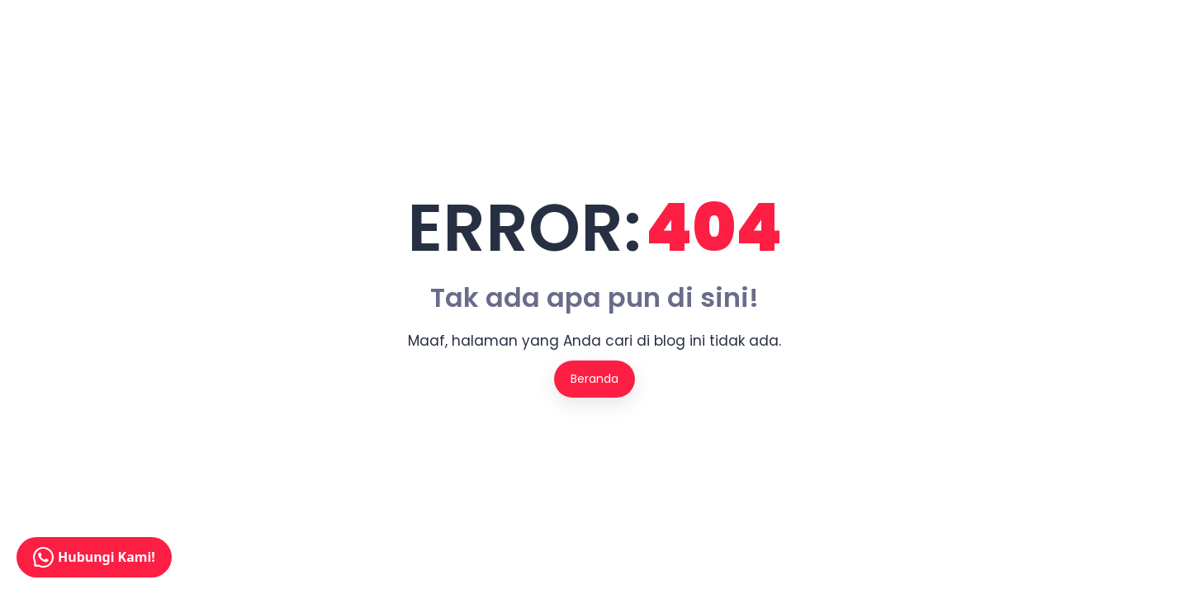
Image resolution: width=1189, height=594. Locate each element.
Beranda (594, 378)
